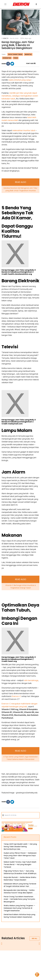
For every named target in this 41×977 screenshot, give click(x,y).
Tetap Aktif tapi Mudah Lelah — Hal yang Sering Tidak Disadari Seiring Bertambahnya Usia (20, 846)
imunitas (28, 54)
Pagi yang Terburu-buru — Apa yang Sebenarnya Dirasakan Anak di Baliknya (20, 872)
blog (20, 961)
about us (14, 956)
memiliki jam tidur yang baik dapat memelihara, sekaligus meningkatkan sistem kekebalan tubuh (20, 96)
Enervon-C (16, 696)
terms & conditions (14, 958)
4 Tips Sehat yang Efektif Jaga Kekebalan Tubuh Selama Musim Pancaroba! (20, 758)
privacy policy (25, 956)
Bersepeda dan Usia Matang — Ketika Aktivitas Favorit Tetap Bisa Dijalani (19, 891)
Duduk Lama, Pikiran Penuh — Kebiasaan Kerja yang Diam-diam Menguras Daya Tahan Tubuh (20, 855)
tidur (15, 58)
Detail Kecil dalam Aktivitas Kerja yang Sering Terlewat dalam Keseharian (19, 915)
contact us (29, 958)
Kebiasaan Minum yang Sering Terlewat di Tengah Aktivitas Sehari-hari (20, 885)
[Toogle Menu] (5, 4)
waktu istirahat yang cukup (20, 80)
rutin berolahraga (31, 680)
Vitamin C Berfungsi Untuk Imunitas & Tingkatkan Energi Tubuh (20, 586)
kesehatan (7, 58)
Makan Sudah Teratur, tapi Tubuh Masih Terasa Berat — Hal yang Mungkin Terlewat (20, 864)
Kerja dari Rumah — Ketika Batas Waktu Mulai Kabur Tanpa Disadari (20, 878)
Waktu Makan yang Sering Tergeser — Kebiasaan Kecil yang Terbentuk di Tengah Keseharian (19, 908)
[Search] (21, 815)
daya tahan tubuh (15, 54)
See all (34, 938)
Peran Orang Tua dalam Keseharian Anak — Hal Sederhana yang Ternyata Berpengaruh (19, 899)
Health (5, 38)
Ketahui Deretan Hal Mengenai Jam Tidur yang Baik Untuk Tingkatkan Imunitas (20, 189)
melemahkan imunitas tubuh (23, 130)
